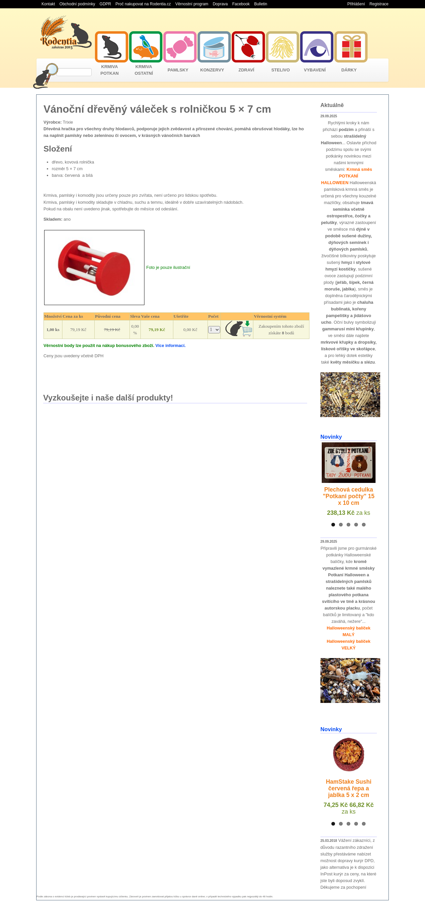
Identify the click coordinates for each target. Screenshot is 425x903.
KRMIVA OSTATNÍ (143, 70)
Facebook (241, 4)
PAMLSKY (178, 69)
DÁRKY (349, 69)
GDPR (105, 4)
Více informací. (170, 345)
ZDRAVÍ (246, 69)
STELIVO (280, 69)
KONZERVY (212, 69)
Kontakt (48, 4)
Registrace (379, 4)
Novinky (331, 437)
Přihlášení (356, 4)
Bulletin (260, 4)
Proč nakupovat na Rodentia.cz (143, 4)
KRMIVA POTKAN (110, 70)
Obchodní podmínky (77, 4)
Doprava (220, 4)
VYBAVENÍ (315, 69)
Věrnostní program (191, 4)
